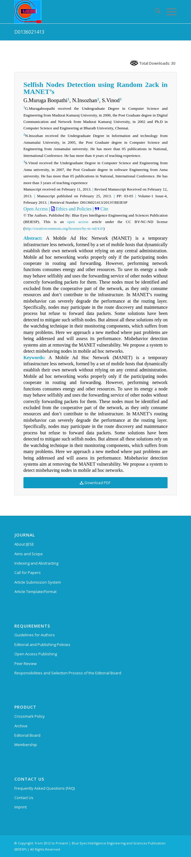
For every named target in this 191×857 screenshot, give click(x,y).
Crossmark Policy (29, 716)
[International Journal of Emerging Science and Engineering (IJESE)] (79, 11)
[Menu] (169, 11)
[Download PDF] (95, 483)
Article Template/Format (35, 591)
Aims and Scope (28, 553)
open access (77, 222)
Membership (25, 744)
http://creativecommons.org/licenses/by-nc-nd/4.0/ (64, 228)
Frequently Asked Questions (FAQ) (44, 788)
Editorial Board (27, 735)
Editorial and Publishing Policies (42, 644)
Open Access (35, 208)
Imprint (20, 807)
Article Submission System (37, 582)
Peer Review (25, 663)
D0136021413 (29, 32)
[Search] (155, 11)
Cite (103, 208)
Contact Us (23, 797)
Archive (21, 726)
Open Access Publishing (35, 654)
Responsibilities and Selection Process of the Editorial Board (67, 673)
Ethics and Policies (73, 208)
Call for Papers (27, 572)
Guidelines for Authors (34, 634)
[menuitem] (155, 11)
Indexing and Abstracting (36, 563)
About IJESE (24, 544)
